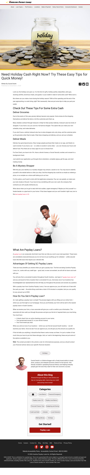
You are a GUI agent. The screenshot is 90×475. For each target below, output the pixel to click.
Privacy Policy (66, 450)
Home (21, 450)
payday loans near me (69, 277)
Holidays (45, 353)
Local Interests (44, 419)
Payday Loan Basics (37, 407)
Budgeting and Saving (39, 413)
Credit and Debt (53, 413)
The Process (29, 7)
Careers (80, 7)
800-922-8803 (63, 458)
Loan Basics (50, 394)
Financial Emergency (38, 400)
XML (50, 450)
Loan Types (19, 7)
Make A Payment (46, 7)
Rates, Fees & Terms (58, 7)
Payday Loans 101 (52, 400)
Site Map (45, 450)
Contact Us (34, 450)
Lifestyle (33, 419)
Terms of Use (57, 450)
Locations (37, 7)
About (12, 7)
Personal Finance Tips (52, 407)
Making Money (55, 419)
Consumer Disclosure (71, 7)
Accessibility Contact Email (49, 458)
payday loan (18, 254)
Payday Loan (45, 437)
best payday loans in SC (22, 194)
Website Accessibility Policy (31, 458)
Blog (40, 450)
